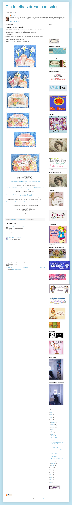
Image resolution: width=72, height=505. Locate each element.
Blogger (44, 498)
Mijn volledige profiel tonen (15, 21)
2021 (51, 419)
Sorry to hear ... (54, 437)
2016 (51, 474)
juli (52, 429)
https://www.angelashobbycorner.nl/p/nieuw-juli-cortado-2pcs (25, 181)
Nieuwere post (9, 267)
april (52, 434)
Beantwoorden (12, 233)
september (53, 426)
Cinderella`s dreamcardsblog (32, 6)
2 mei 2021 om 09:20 (16, 237)
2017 (51, 472)
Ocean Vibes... (54, 439)
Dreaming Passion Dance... (56, 440)
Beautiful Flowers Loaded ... (57, 435)
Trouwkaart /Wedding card (57, 459)
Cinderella (13, 15)
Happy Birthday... (54, 447)
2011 (51, 482)
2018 (51, 470)
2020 (51, 467)
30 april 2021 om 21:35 (19, 226)
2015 (51, 475)
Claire (10, 237)
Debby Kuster (12, 226)
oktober (53, 424)
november (53, 422)
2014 (51, 477)
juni (52, 431)
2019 (51, 469)
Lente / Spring (54, 453)
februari (53, 463)
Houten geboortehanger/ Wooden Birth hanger (58, 450)
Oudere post (42, 267)
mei (52, 432)
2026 (51, 411)
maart (52, 462)
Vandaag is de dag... (55, 451)
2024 (51, 414)
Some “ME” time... (54, 455)
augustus (53, 427)
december (53, 420)
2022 (51, 417)
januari (53, 465)
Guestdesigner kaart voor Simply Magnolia (58, 445)
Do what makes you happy (57, 458)
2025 (51, 412)
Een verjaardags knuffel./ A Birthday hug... (57, 443)
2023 (51, 416)
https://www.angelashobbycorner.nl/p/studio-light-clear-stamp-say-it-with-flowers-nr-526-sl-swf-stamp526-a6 (25, 202)
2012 (51, 481)
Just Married (54, 456)
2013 (51, 479)
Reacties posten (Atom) (17, 269)
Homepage (25, 267)
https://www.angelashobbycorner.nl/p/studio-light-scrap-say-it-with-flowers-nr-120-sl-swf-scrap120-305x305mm (25, 194)
